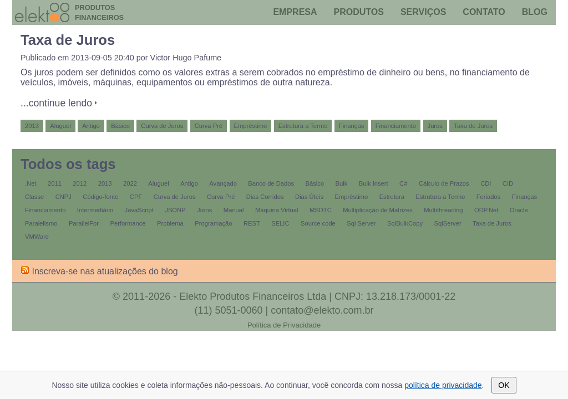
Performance (127, 223)
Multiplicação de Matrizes (378, 210)
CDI (485, 183)
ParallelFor (84, 223)
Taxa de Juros (68, 40)
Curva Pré (208, 125)
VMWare (37, 236)
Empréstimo (250, 125)
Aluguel (60, 125)
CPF (136, 196)
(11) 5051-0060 (228, 310)
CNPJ (63, 196)
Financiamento (396, 125)
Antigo (91, 125)
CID (508, 183)
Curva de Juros (162, 125)
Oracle (519, 210)
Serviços (423, 12)
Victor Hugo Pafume (186, 57)
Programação (213, 223)
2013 (32, 125)
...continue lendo (56, 103)
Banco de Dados (271, 183)
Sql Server (361, 223)
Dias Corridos (265, 196)
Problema (170, 223)
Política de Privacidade (284, 325)
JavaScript (139, 210)
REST (252, 223)
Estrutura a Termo (303, 125)
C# (403, 183)
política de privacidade (442, 385)
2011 (55, 183)
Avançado (223, 183)
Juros (435, 125)
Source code (318, 223)
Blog (534, 12)
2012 (80, 183)
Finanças (351, 125)
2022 (130, 183)
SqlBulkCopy (405, 223)
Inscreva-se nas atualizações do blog (99, 271)
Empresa (295, 12)
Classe (34, 196)
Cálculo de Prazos (444, 183)
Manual (234, 210)
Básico (120, 125)
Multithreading (443, 210)
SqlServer (448, 223)
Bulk (342, 183)
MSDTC (321, 210)
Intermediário (95, 210)
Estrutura (391, 196)
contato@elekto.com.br (322, 310)
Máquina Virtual (276, 210)
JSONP (175, 210)
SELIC (280, 223)
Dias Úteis (309, 196)
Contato (484, 12)
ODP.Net (486, 210)
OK (503, 385)
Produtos (359, 12)
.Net (31, 183)
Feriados (488, 196)
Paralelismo (41, 223)
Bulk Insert (373, 183)
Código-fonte (100, 196)
